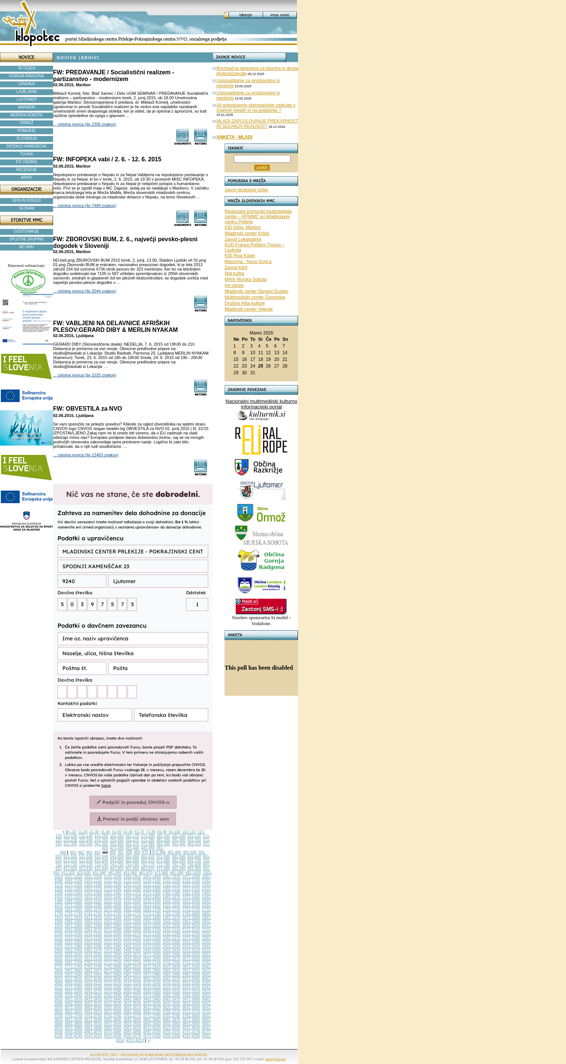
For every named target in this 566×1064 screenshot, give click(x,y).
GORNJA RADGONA (26, 76)
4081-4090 (132, 1032)
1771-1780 (152, 914)
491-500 (190, 852)
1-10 (72, 832)
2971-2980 (152, 975)
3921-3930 (132, 1024)
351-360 (117, 844)
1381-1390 (171, 893)
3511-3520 (113, 1004)
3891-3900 (73, 1024)
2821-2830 (171, 967)
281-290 (163, 840)
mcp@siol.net (275, 1059)
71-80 (151, 832)
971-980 (161, 873)
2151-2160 (113, 934)
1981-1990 (93, 926)
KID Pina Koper (240, 255)
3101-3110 (93, 983)
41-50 (117, 832)
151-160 (117, 836)
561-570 (148, 856)
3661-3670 (93, 1012)
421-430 (117, 848)
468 (129, 852)
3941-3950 (171, 1024)
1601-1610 (132, 905)
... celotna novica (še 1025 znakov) (84, 375)
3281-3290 (132, 991)
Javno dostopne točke (246, 190)
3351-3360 (113, 995)
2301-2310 (93, 942)
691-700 (194, 860)
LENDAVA (26, 84)
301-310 (194, 840)
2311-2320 (113, 942)
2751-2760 (191, 963)
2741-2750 (171, 963)
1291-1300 (152, 889)
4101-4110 (171, 1032)
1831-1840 (113, 918)
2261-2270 (171, 938)
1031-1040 (113, 877)
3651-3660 (73, 1012)
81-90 (162, 832)
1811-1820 (73, 918)
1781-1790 (171, 914)
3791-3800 (191, 1016)
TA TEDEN (27, 68)
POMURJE (26, 131)
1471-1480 (191, 897)
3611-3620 (152, 1008)
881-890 (179, 869)
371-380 (148, 844)
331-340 (86, 844)
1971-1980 (73, 926)
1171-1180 (73, 885)
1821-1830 (93, 918)
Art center (234, 285)
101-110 (189, 832)
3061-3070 (171, 979)
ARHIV (26, 177)
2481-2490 (132, 950)
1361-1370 (132, 893)
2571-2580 (152, 955)
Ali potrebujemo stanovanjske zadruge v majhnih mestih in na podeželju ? (255, 108)
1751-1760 (113, 914)
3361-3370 (132, 995)
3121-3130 (132, 983)
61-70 (139, 832)
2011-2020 (152, 926)
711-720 (70, 865)
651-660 (132, 860)
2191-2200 (191, 934)
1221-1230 (171, 885)
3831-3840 (113, 1020)
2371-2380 (73, 946)
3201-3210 (132, 987)
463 (89, 852)
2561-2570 (132, 955)
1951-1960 (191, 922)
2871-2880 (113, 971)
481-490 (174, 852)
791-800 (194, 865)
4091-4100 (152, 1032)
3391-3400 (191, 995)
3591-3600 (113, 1008)
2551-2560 (113, 955)
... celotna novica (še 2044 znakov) (84, 291)
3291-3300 (152, 991)
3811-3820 (73, 1020)
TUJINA (26, 154)
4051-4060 (73, 1032)
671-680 (163, 860)
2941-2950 (93, 975)
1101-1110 (93, 881)
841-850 (117, 869)
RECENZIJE (26, 170)
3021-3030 (93, 979)
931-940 (99, 873)
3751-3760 (113, 1016)
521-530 (86, 856)
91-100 (174, 832)
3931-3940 (152, 1024)
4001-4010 (132, 1028)
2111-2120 (191, 930)
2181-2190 (171, 934)
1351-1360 (113, 893)
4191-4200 (191, 1036)
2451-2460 (73, 950)
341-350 (101, 844)
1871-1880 (191, 918)
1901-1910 (93, 922)
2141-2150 (93, 934)
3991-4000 (113, 1028)
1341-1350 (93, 893)
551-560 (132, 856)
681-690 (179, 860)
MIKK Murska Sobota (245, 279)
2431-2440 (191, 946)
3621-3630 (171, 1008)
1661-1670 (93, 910)
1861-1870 (171, 918)
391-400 (179, 844)
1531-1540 (152, 901)
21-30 (94, 832)
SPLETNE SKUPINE (26, 239)
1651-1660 (73, 910)
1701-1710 (171, 910)
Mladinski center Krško (247, 233)
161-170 (132, 836)
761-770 (148, 865)
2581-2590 (171, 955)
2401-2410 (132, 946)
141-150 (101, 836)
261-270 (132, 840)
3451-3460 (152, 999)
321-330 (70, 844)
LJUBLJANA (26, 92)
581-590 (179, 856)
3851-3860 (152, 1020)
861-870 (148, 869)
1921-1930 (132, 922)
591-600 (194, 856)
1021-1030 (93, 877)
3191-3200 (113, 987)
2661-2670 (171, 959)
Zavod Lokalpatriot (243, 239)
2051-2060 (73, 930)
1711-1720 (191, 910)
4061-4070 (93, 1032)
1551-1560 (191, 901)
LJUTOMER (27, 99)
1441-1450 (132, 897)
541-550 (117, 856)
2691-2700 (73, 963)
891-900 (194, 869)
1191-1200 (113, 885)
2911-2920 (191, 971)
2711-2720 (113, 963)
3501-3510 (93, 1004)
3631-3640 (191, 1008)
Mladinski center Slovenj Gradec (256, 291)
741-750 (117, 865)
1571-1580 (73, 905)
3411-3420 (73, 999)
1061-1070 (171, 877)
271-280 (148, 840)
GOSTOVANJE (26, 231)
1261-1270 (93, 889)
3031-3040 (113, 979)
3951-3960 (191, 1024)
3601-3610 (132, 1008)
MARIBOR (26, 107)
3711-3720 (191, 1012)
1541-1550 (171, 901)
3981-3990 (93, 1028)
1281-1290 (132, 889)
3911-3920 (113, 1024)
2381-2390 (93, 946)
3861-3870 (171, 1020)
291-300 (179, 840)
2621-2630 (93, 959)
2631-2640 (113, 959)
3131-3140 (152, 983)
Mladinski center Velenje (248, 309)
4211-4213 (135, 1040)
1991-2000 (113, 926)
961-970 (146, 873)
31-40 (105, 832)
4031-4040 (191, 1028)
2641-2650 (132, 959)
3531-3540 (152, 1004)
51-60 (128, 832)
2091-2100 (152, 930)
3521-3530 (132, 1004)
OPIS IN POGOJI (26, 200)
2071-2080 (113, 930)
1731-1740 (73, 914)
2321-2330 (132, 942)
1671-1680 (113, 910)
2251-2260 (152, 938)
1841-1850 (132, 918)
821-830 (86, 869)
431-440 (132, 848)
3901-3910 (93, 1024)
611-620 (70, 860)
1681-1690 (132, 910)
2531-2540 (73, 955)
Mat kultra (234, 273)
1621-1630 (171, 905)
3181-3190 (93, 987)
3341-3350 (93, 995)
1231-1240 (191, 885)
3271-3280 (113, 991)
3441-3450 (132, 999)
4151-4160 (113, 1036)
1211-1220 (152, 885)
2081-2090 (132, 930)
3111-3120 (113, 983)
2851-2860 (73, 971)
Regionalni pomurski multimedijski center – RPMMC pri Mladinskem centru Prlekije (258, 216)
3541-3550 (171, 1004)
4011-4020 (152, 1028)
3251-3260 (73, 991)
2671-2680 (191, 959)
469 (137, 852)
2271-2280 (191, 938)
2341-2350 (171, 942)
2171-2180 (152, 934)
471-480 (159, 852)
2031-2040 (191, 926)
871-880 (163, 869)
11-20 (83, 832)
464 (97, 852)
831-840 (101, 869)
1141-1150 (171, 881)
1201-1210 (132, 885)
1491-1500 (73, 901)
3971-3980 (73, 1028)
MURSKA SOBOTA (27, 115)
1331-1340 (73, 893)
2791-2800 (113, 967)
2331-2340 (152, 942)
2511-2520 (191, 950)
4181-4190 (171, 1036)
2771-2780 (73, 967)
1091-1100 (73, 881)
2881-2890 (132, 971)
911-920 (68, 873)
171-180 (148, 836)
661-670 (148, 860)
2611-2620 (73, 959)
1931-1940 (152, 922)
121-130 (70, 836)
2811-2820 (152, 967)
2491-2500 (152, 950)
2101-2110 (171, 930)
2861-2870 (93, 971)
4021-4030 (171, 1028)
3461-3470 (171, 999)
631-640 (101, 860)
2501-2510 (171, 950)
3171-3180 (73, 987)
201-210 (194, 836)
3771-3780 (152, 1016)
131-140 (86, 836)
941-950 (115, 873)
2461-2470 (93, 950)
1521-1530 (132, 901)
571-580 (163, 856)
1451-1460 (152, 897)
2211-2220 (73, 938)
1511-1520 (113, 901)
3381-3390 (171, 995)
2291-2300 (73, 942)
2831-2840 (191, 967)
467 (121, 852)
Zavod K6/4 (236, 267)
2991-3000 (191, 975)
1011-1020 (73, 877)
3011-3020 (73, 979)
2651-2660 (152, 959)
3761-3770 (132, 1016)
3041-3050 (132, 979)
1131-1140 (152, 881)
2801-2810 (132, 967)
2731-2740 (152, 963)
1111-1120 (113, 881)
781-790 (179, 865)
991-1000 (193, 873)
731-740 (101, 865)
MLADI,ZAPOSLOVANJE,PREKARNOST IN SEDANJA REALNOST (257, 124)
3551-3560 (191, 1004)
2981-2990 (171, 975)
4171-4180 (152, 1036)
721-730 (86, 865)
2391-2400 (113, 946)
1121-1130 (132, 881)
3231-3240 (191, 987)
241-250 (101, 840)
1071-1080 (191, 877)
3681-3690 (132, 1012)
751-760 (132, 865)
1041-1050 (132, 877)
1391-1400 (191, 893)
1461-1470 (171, 897)
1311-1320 (191, 889)
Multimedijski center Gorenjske (255, 297)
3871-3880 (191, 1020)
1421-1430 (93, 897)
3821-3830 (93, 1020)
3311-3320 (191, 991)
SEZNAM (27, 208)
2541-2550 (93, 955)
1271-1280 (113, 889)
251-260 (117, 840)
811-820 (70, 869)
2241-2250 (132, 938)
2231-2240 (113, 938)
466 (112, 852)
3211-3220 (152, 987)
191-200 (179, 836)
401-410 (194, 844)
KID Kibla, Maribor (243, 227)
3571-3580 (73, 1008)
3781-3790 (171, 1016)
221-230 (70, 840)
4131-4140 (73, 1036)
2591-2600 (191, 955)
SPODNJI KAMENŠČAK (26, 146)
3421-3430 (93, 999)
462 (81, 852)
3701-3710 (171, 1012)
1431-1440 (113, 897)
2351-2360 (191, 942)
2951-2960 (113, 975)
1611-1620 (152, 905)
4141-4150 (93, 1036)
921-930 (84, 873)
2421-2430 (171, 946)
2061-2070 (93, 930)
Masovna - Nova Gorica (248, 261)
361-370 (132, 844)
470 (145, 852)
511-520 (70, 856)
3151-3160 (191, 983)
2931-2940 (73, 975)
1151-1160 (191, 881)
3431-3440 (113, 999)
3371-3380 (152, 995)
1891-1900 (73, 922)
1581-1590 (93, 905)
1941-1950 (171, 922)
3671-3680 (113, 1012)
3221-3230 (171, 987)
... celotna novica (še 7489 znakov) (84, 205)
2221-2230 (93, 938)
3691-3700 (152, 1012)
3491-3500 (73, 1004)
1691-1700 (152, 910)
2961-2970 (132, 975)
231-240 (86, 840)
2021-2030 (171, 926)
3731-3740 (73, 1016)
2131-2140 (73, 934)
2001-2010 (132, 926)
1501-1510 (93, 901)
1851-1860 (152, 918)
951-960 (130, 873)
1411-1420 (73, 897)
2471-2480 (113, 950)
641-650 (117, 860)
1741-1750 (93, 914)
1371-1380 (152, 893)
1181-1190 (93, 885)
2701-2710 (93, 963)
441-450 (148, 848)
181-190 (163, 836)
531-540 (101, 856)
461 (73, 852)
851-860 (132, 869)
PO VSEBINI (26, 162)
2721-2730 (132, 963)
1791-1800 (191, 914)
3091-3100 (73, 983)
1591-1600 (113, 905)
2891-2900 (152, 971)
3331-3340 (73, 995)
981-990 (177, 873)
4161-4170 (132, 1036)
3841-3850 (132, 1020)
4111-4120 (191, 1032)
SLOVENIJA (26, 138)
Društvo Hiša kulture (245, 303)
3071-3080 (191, 979)
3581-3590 (93, 1008)
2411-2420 (152, 946)
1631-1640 (191, 905)
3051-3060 (152, 979)
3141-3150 (171, 983)
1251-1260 (73, 889)
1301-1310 (171, 889)
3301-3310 (171, 991)
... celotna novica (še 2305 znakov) (84, 124)
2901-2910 (171, 971)
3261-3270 (93, 991)
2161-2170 (132, 934)
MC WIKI (26, 247)
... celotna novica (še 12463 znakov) (85, 455)
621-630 (86, 860)
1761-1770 (132, 914)
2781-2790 (93, 967)
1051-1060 (152, 877)
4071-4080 (113, 1032)
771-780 (163, 865)
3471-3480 (191, 999)
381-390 (163, 844)
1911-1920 (113, 922)
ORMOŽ (26, 123)
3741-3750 (93, 1016)
